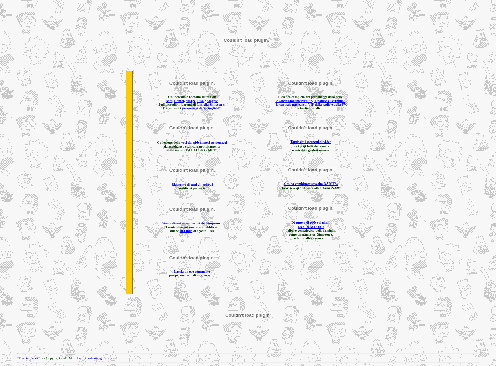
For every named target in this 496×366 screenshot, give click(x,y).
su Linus (186, 231)
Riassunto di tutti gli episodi (192, 184)
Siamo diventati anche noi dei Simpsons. (192, 223)
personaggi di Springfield (200, 108)
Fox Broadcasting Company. (96, 358)
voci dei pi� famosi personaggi (204, 142)
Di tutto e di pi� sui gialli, (310, 222)
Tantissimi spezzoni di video (310, 142)
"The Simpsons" (28, 358)
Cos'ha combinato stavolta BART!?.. (311, 184)
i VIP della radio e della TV (326, 104)
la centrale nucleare (290, 104)
